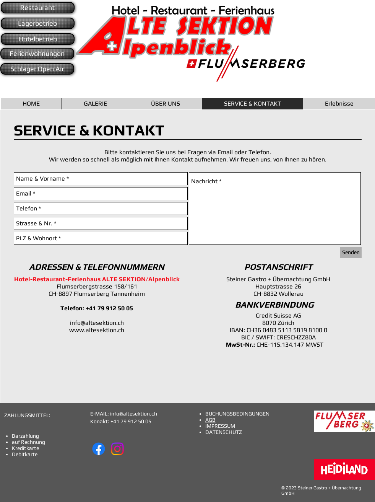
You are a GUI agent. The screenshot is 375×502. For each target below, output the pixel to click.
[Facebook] (98, 448)
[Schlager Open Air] (37, 69)
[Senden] (351, 252)
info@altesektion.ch (97, 322)
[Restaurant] (38, 7)
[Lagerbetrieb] (38, 23)
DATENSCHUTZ (223, 432)
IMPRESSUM (220, 426)
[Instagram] (117, 448)
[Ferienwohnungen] (37, 53)
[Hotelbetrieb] (38, 39)
